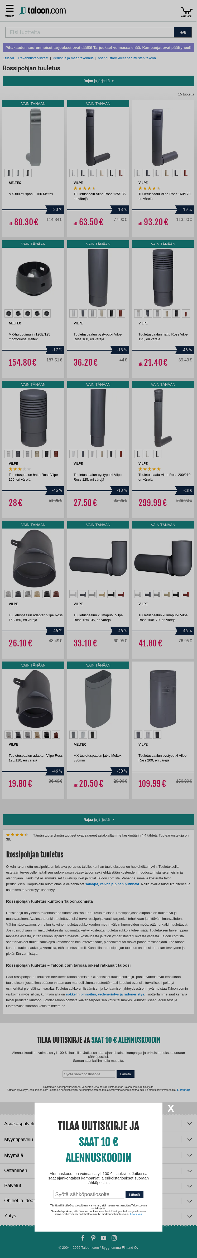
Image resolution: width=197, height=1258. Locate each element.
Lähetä (134, 1195)
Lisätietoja (136, 1214)
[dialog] (98, 629)
